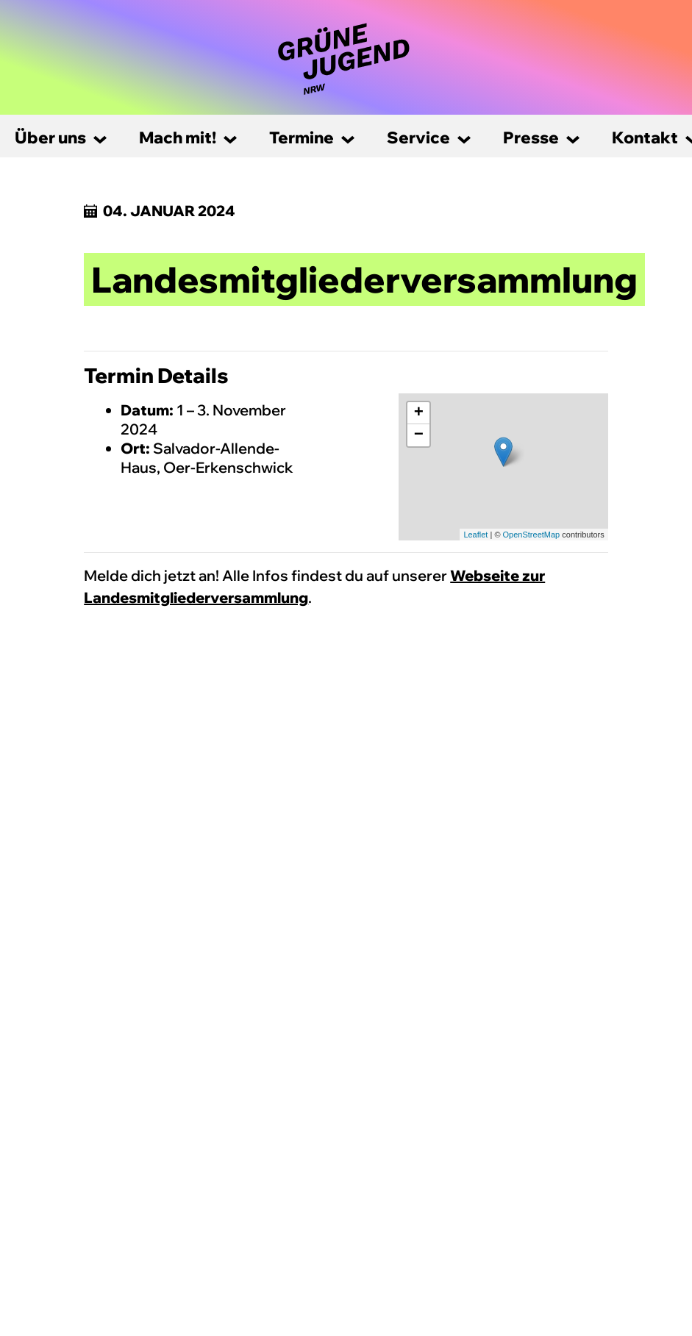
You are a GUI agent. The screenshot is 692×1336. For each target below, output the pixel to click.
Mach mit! (177, 137)
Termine (301, 137)
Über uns (50, 137)
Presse (531, 137)
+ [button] (419, 413)
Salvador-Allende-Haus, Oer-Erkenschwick (207, 457)
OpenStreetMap (531, 534)
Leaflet (475, 534)
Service (418, 137)
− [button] (419, 435)
